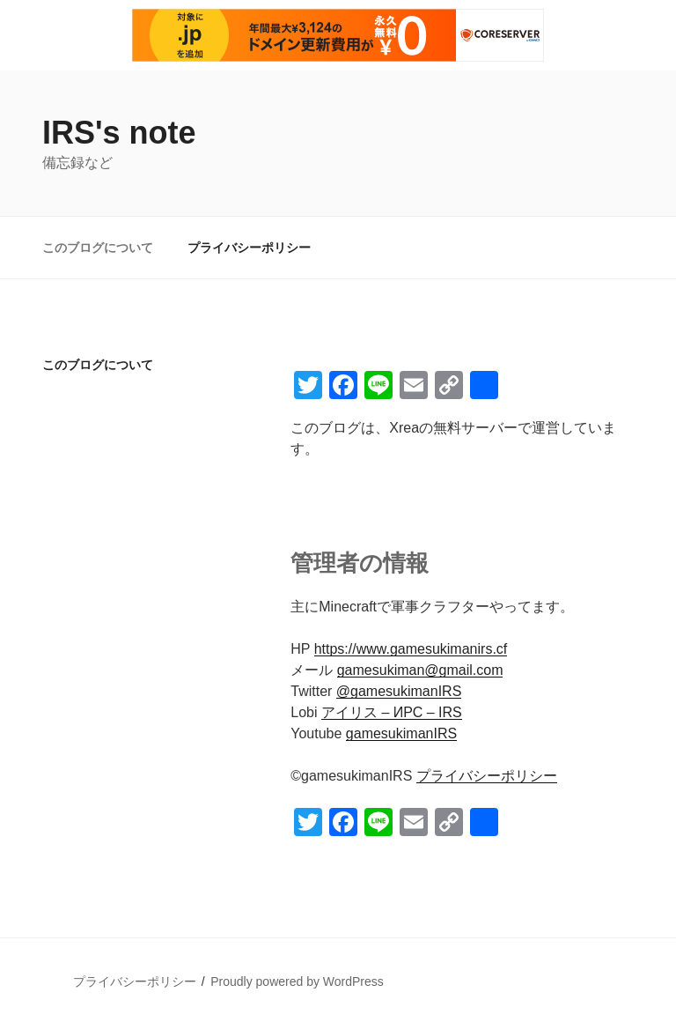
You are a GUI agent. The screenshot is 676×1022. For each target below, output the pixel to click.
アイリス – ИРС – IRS (391, 712)
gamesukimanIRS (401, 733)
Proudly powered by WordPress (297, 981)
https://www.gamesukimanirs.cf (411, 648)
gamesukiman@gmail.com (420, 670)
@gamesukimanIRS (399, 691)
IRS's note (119, 133)
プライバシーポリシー (249, 248)
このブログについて (97, 248)
